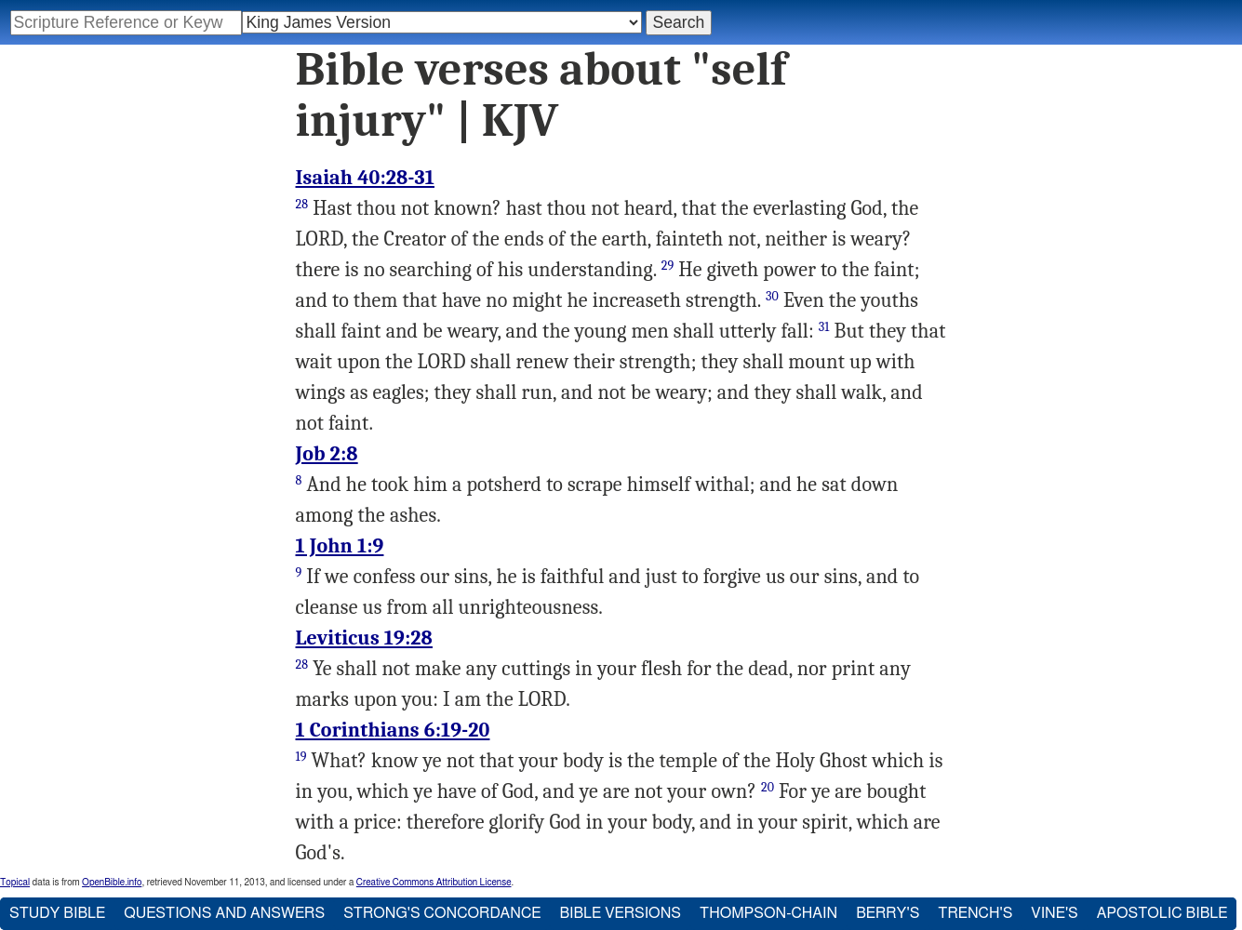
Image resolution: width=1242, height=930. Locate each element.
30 (772, 296)
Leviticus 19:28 (365, 638)
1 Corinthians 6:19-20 (393, 730)
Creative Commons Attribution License (434, 882)
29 (667, 265)
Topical (15, 882)
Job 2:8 (327, 454)
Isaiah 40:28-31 (365, 178)
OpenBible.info (111, 882)
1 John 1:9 (340, 546)
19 (301, 756)
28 (302, 204)
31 (824, 327)
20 (767, 787)
